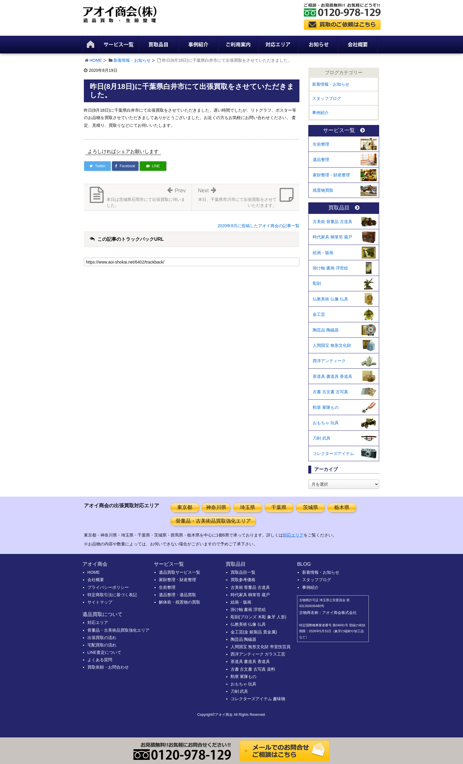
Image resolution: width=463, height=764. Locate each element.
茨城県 (310, 507)
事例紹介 (320, 112)
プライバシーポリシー (108, 587)
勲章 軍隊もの (326, 407)
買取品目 (343, 208)
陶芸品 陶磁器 (326, 330)
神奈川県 (216, 507)
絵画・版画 (323, 252)
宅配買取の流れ (101, 645)
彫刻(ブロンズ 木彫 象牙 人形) (258, 617)
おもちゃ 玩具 (326, 422)
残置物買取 (323, 190)
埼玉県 (247, 507)
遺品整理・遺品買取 (177, 594)
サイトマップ (99, 602)
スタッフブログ (326, 98)
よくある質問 (99, 659)
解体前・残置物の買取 (179, 602)
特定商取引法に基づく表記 (112, 594)
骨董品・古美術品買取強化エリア (213, 521)
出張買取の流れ (101, 637)
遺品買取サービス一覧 (179, 572)
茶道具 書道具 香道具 (332, 376)
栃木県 (341, 507)
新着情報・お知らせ (132, 60)
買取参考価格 (243, 579)
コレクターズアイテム (333, 453)
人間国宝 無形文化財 (332, 345)
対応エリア (293, 535)
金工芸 (319, 314)
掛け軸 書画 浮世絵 (330, 268)
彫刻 (317, 283)
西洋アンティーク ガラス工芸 (258, 654)
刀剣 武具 (321, 438)
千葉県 (278, 507)
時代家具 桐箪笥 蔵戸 (332, 237)
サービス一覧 (344, 130)
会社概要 (95, 579)
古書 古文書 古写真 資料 (253, 669)
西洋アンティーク (329, 360)
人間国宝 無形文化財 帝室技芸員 (261, 646)
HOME (95, 60)
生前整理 (321, 144)
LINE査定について (104, 652)
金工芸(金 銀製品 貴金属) (254, 632)
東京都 (184, 507)
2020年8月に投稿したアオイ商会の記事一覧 (258, 225)
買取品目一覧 (243, 572)
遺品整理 (321, 159)
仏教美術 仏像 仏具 (330, 299)
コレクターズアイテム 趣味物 (258, 698)
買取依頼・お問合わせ (108, 667)
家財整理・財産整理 (331, 175)
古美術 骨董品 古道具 (332, 221)
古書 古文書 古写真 (330, 391)
